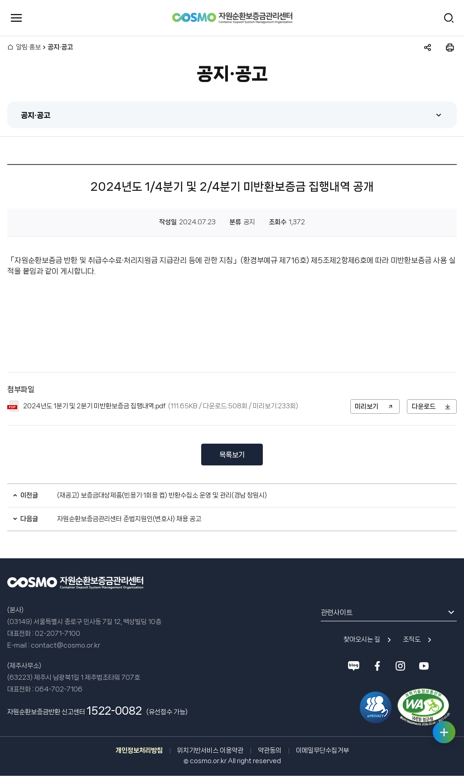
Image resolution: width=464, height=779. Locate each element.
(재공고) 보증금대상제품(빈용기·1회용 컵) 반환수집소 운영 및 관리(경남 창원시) (162, 495)
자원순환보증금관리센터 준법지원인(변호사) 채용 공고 (129, 519)
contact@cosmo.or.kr (65, 645)
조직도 (411, 640)
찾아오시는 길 (361, 640)
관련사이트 (337, 613)
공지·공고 (35, 115)
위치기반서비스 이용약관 (210, 751)
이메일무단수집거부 (322, 751)
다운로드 (423, 406)
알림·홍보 (28, 47)
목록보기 (232, 455)
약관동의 (269, 751)
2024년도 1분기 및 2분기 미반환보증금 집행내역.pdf (94, 406)
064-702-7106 (58, 689)
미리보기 (366, 406)
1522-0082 (114, 711)
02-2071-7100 (57, 634)
